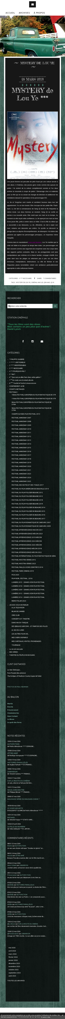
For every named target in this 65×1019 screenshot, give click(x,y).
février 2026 (13, 957)
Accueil (10, 13)
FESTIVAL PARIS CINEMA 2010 (23, 571)
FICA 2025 (15, 575)
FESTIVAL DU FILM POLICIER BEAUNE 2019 (27, 504)
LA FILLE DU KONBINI (16, 827)
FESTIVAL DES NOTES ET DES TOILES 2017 (28, 485)
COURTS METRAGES (16, 389)
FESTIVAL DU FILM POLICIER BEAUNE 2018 (27, 500)
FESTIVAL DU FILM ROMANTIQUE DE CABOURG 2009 (31, 526)
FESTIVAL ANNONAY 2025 (21, 481)
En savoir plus (45, 1017)
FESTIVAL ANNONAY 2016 (21, 451)
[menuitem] (10, 13)
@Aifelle (10, 885)
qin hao (47, 282)
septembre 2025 (15, 973)
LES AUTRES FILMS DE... (20, 634)
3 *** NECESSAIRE (25, 278)
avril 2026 (12, 951)
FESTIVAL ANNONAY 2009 (21, 425)
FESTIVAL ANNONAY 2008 (21, 421)
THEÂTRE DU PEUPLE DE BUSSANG (22, 655)
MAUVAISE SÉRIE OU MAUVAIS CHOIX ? (23, 799)
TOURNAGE (16, 645)
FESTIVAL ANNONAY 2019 (21, 462)
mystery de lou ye (23, 282)
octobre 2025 (14, 970)
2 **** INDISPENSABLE (17, 365)
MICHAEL (11, 817)
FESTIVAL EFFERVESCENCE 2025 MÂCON (27, 545)
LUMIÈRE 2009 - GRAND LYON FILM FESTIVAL (28, 590)
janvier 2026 (13, 960)
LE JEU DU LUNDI (18, 630)
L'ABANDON (12, 772)
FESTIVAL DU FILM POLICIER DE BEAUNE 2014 (28, 507)
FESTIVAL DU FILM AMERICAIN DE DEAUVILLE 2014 (30, 489)
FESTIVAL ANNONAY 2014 (21, 444)
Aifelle (9, 904)
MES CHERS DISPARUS (20, 637)
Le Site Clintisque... (14, 670)
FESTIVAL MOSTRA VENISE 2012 (24, 560)
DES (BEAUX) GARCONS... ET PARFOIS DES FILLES (30, 626)
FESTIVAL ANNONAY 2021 (21, 470)
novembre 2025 (14, 966)
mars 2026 (13, 954)
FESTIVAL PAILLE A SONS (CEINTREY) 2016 (27, 567)
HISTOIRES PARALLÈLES (17, 762)
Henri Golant (12, 716)
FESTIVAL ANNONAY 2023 (21, 474)
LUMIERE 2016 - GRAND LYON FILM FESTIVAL (28, 586)
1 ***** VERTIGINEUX (17, 362)
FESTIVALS (13, 392)
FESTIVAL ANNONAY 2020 (21, 466)
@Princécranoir (12, 934)
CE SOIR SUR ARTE (15, 808)
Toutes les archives (16, 981)
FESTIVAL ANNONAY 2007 (21, 418)
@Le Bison (11, 924)
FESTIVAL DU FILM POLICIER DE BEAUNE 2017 (28, 519)
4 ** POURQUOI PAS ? (17, 371)
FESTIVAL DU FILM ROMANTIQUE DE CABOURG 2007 (31, 522)
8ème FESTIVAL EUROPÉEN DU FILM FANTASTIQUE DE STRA (31, 403)
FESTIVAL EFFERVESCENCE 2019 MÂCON (27, 537)
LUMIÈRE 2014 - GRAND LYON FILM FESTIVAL (28, 597)
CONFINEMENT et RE (16, 386)
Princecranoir (12, 875)
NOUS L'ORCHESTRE (15, 790)
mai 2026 (12, 948)
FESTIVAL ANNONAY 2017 (21, 455)
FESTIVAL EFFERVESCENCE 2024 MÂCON (27, 541)
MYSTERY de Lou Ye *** (32, 94)
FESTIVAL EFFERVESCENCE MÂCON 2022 (27, 552)
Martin (9, 846)
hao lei (40, 282)
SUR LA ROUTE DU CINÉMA (18, 781)
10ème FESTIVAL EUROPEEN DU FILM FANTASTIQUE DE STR (34, 395)
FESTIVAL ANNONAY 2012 (21, 436)
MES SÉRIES (13, 652)
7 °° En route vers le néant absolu (21, 380)
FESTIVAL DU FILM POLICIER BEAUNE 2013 (27, 496)
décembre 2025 (14, 963)
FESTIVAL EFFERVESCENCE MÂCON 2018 (27, 548)
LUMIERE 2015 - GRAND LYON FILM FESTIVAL (28, 582)
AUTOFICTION (13, 744)
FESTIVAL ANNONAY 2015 (21, 448)
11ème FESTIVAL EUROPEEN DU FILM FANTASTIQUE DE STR (34, 398)
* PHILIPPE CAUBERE (16, 359)
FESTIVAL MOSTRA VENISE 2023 (24, 563)
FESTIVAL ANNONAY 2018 (21, 459)
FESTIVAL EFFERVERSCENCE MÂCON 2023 (27, 534)
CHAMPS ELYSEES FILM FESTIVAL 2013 (26, 414)
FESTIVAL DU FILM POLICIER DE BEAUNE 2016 (28, 515)
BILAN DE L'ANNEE (18, 611)
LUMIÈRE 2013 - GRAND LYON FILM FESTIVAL (28, 593)
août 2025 (12, 976)
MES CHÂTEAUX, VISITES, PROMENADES (26, 641)
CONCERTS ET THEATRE (21, 619)
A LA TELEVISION (18, 608)
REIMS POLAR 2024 (19, 601)
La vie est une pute (16, 649)
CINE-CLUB (15, 615)
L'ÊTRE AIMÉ (12, 753)
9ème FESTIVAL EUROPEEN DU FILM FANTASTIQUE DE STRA (31, 409)
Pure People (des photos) (16, 673)
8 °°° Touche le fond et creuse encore (22, 383)
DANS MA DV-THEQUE (20, 623)
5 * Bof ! (12, 374)
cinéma (34, 282)
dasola (9, 855)
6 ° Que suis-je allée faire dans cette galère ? (25, 377)
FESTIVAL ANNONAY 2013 (21, 440)
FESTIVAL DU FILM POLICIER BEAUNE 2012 (27, 492)
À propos (39, 13)
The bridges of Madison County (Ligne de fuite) (24, 676)
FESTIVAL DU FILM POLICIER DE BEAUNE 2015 (28, 511)
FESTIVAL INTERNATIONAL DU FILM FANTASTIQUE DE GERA (34, 556)
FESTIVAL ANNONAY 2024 (21, 477)
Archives (24, 13)
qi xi (52, 282)
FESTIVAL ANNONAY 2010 (21, 429)
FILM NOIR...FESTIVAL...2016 (22, 578)
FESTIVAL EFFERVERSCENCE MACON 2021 (27, 530)
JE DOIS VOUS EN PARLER (18, 605)
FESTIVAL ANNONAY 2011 (21, 433)
